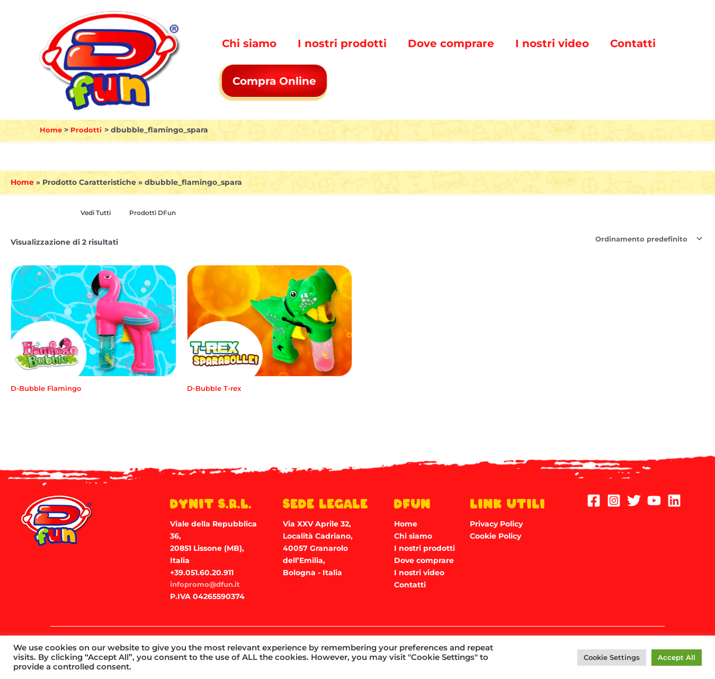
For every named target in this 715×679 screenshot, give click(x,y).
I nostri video (552, 43)
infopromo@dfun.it (207, 584)
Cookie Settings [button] (612, 657)
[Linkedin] (674, 500)
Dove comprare (451, 43)
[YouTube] (654, 500)
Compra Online (275, 81)
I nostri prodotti (342, 43)
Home (22, 182)
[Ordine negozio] (644, 239)
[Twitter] (634, 500)
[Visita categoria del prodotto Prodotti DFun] (159, 213)
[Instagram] (614, 500)
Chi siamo (249, 43)
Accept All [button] (676, 657)
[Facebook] (594, 500)
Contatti (633, 43)
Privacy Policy (496, 523)
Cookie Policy (495, 535)
